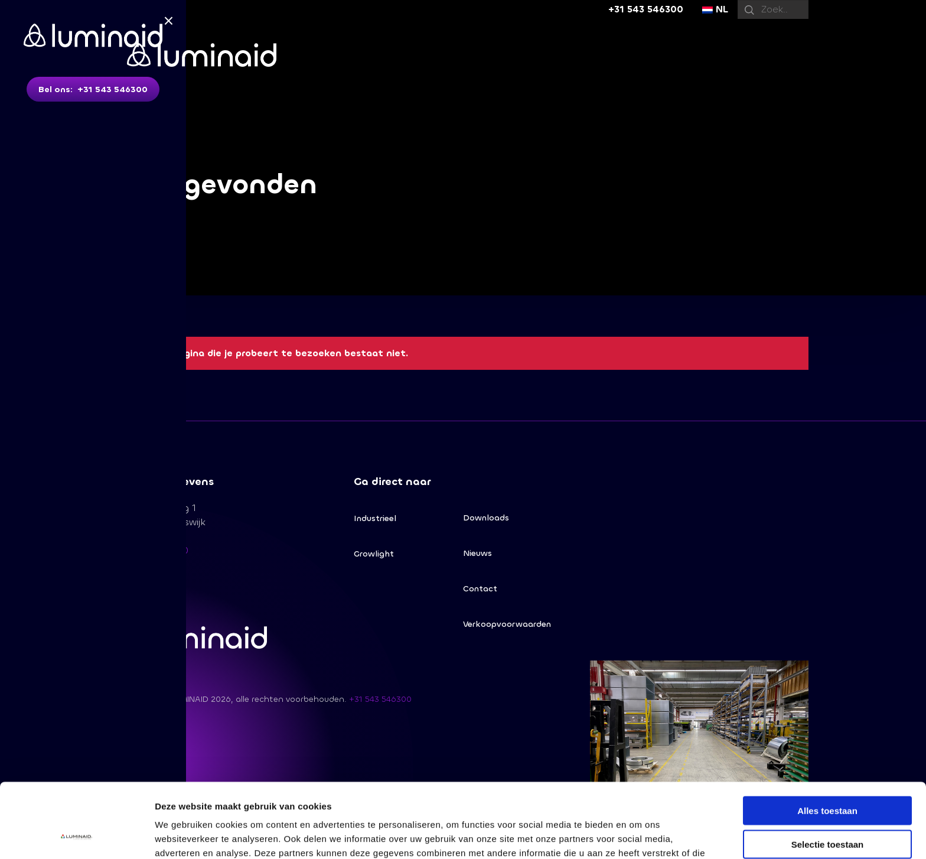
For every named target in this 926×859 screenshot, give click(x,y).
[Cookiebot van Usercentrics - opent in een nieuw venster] (76, 836)
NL (715, 9)
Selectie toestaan (827, 774)
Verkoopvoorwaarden (507, 624)
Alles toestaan (827, 741)
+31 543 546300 (645, 9)
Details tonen (638, 836)
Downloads (486, 517)
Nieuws (477, 553)
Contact (480, 588)
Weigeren (827, 807)
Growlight (374, 553)
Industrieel (375, 518)
